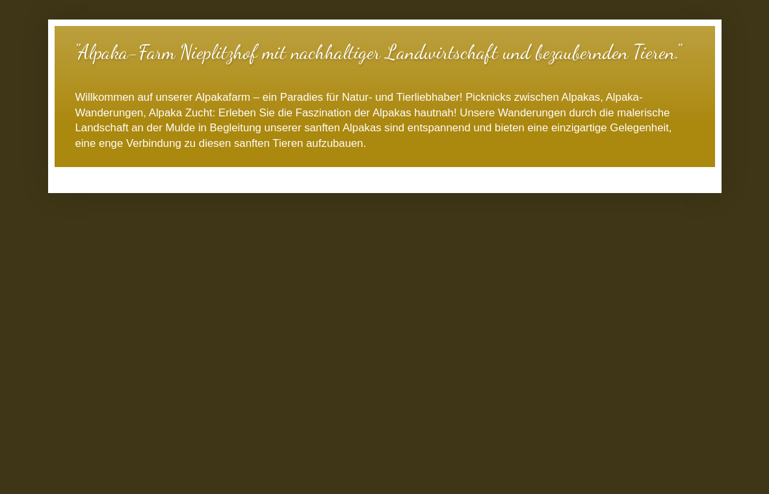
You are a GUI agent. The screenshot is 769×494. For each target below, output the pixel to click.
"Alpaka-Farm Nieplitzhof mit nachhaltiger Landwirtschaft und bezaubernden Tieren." (377, 52)
